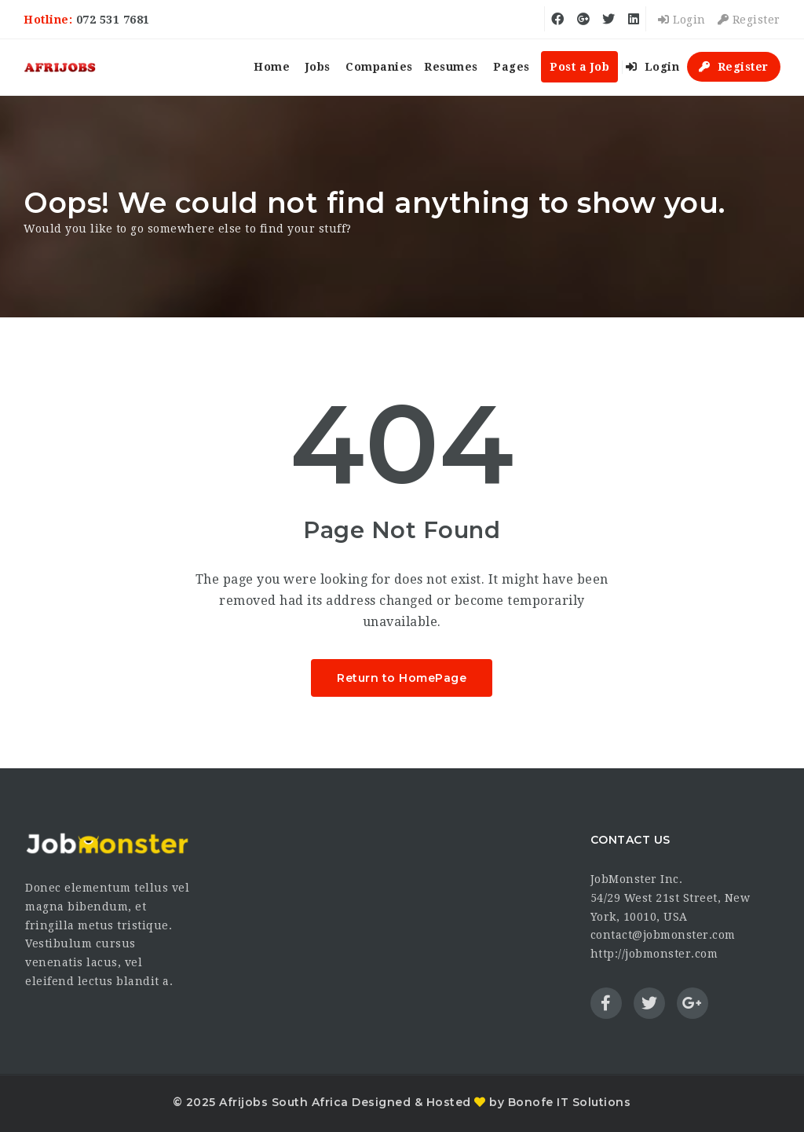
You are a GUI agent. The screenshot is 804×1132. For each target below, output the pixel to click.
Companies (379, 66)
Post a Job (579, 66)
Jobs (318, 66)
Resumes (451, 66)
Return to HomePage (401, 678)
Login (682, 19)
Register (749, 19)
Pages (511, 66)
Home (272, 66)
